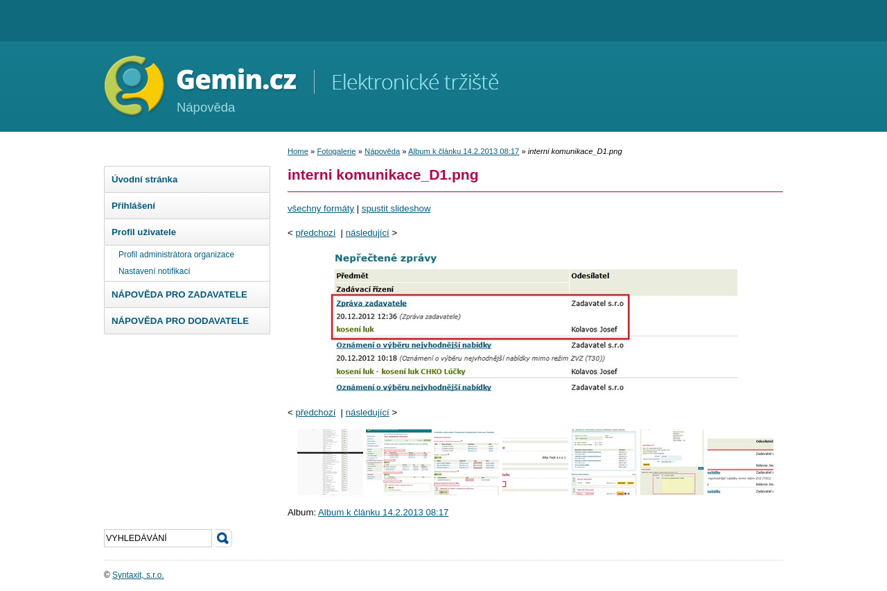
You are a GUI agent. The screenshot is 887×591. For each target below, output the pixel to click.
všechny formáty (321, 208)
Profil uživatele (144, 232)
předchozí (315, 233)
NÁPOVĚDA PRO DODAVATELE (180, 321)
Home (298, 151)
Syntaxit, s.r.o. (138, 575)
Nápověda (382, 151)
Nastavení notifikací (154, 271)
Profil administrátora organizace (176, 254)
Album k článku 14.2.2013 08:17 (463, 151)
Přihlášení (133, 205)
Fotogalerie (336, 151)
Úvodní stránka (144, 179)
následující (367, 233)
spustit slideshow (396, 208)
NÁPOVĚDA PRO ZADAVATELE (179, 294)
